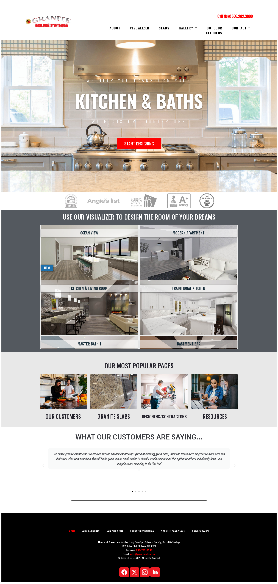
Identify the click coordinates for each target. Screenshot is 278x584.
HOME (72, 531)
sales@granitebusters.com (142, 554)
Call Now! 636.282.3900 (235, 16)
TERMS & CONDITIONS (173, 531)
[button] (43, 465)
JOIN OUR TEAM (114, 531)
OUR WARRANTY (90, 531)
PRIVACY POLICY (200, 531)
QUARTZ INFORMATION (142, 531)
